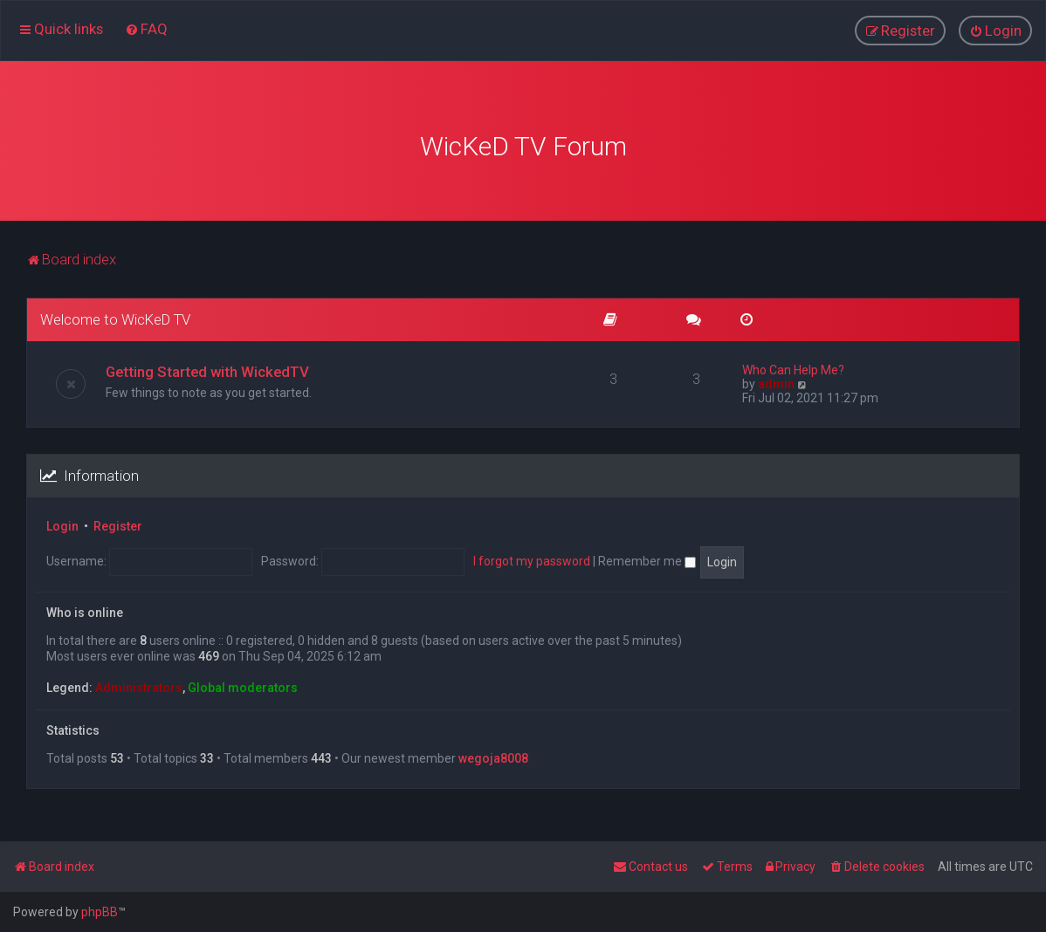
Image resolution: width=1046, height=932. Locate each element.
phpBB (99, 912)
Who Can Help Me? (793, 368)
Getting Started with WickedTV (207, 370)
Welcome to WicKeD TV (115, 317)
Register (117, 524)
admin (776, 382)
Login (62, 524)
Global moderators (243, 686)
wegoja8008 (493, 757)
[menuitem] (146, 29)
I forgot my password (531, 559)
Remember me (647, 559)
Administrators (138, 686)
